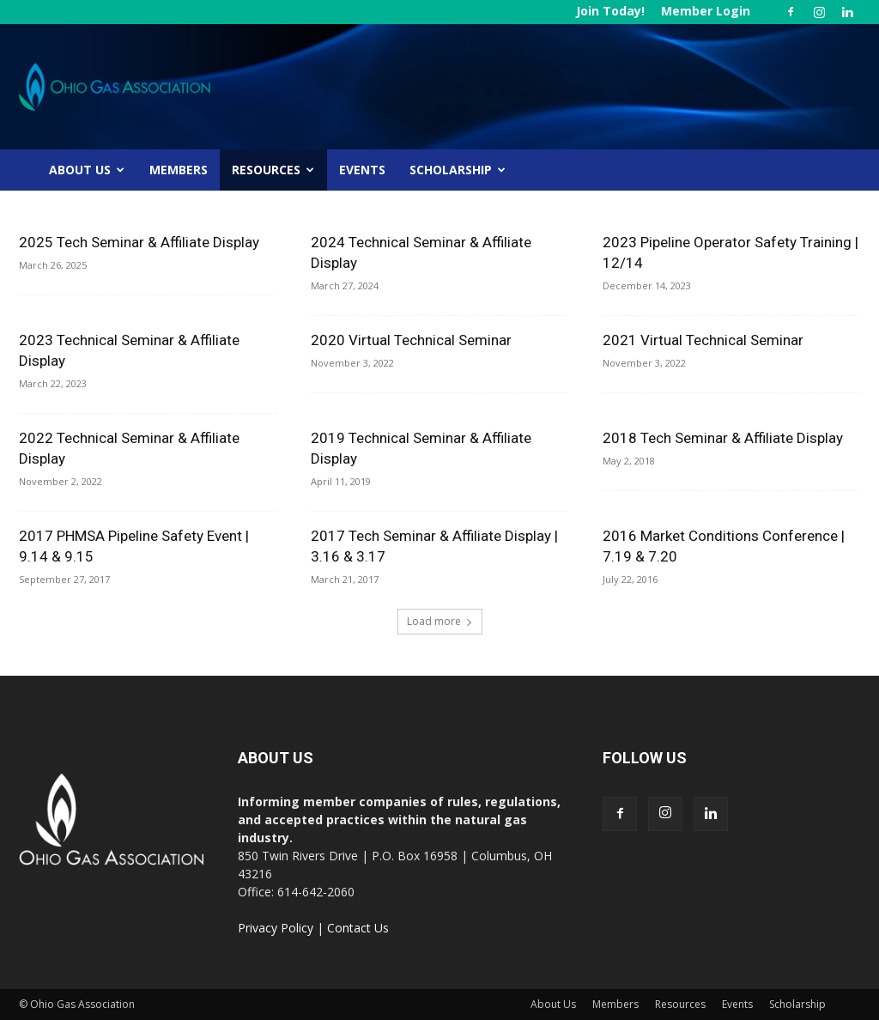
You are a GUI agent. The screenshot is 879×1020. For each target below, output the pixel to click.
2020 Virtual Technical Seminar (411, 340)
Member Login (705, 11)
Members (178, 169)
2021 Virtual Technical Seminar (703, 340)
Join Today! (610, 11)
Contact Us (358, 928)
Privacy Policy (275, 928)
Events (362, 169)
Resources (273, 169)
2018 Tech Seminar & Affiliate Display (723, 437)
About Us (86, 169)
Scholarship (457, 169)
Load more (440, 621)
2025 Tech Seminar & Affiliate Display (139, 242)
